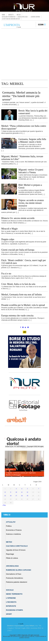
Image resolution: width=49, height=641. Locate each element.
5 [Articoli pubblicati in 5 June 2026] (27, 488)
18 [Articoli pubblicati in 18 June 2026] (21, 495)
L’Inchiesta (11, 602)
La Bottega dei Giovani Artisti (11, 19)
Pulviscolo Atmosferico (14, 578)
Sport (9, 614)
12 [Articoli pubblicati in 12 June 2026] (27, 492)
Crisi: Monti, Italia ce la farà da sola (18, 284)
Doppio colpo (7, 239)
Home (3, 15)
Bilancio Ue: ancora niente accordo (17, 218)
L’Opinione (11, 598)
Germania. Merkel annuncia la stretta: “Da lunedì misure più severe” (21, 96)
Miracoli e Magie (9, 228)
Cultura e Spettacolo (17, 546)
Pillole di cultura (12, 558)
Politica (8, 526)
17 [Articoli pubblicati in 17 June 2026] (16, 495)
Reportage (10, 554)
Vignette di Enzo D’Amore (15, 550)
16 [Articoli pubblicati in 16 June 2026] (10, 495)
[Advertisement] (24, 54)
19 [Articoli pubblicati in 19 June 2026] (27, 495)
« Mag (4, 505)
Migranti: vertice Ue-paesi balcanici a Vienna (30, 171)
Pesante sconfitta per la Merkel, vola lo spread (23, 305)
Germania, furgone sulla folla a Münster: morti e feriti (32, 140)
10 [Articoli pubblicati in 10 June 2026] (16, 492)
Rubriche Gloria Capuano (18, 570)
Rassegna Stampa (14, 610)
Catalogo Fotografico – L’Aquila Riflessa (15, 17)
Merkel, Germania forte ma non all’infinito (21, 294)
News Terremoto (14, 594)
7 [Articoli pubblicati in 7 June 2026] (38, 488)
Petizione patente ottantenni (16, 582)
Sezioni (41, 24)
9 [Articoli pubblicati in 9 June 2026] (10, 492)
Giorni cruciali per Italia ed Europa (17, 250)
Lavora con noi (35, 17)
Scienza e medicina (13, 534)
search (33, 25)
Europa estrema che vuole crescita (17, 315)
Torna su (6, 515)
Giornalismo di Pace (13, 574)
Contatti (11, 15)
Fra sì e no (6, 273)
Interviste (11, 606)
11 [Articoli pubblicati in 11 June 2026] (21, 492)
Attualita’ (11, 522)
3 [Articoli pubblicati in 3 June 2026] (16, 488)
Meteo (19, 15)
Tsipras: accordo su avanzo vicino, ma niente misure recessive (31, 203)
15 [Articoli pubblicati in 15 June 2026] (5, 495)
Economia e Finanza (14, 530)
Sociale (10, 590)
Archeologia (12, 566)
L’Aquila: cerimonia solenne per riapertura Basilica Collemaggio (21, 474)
